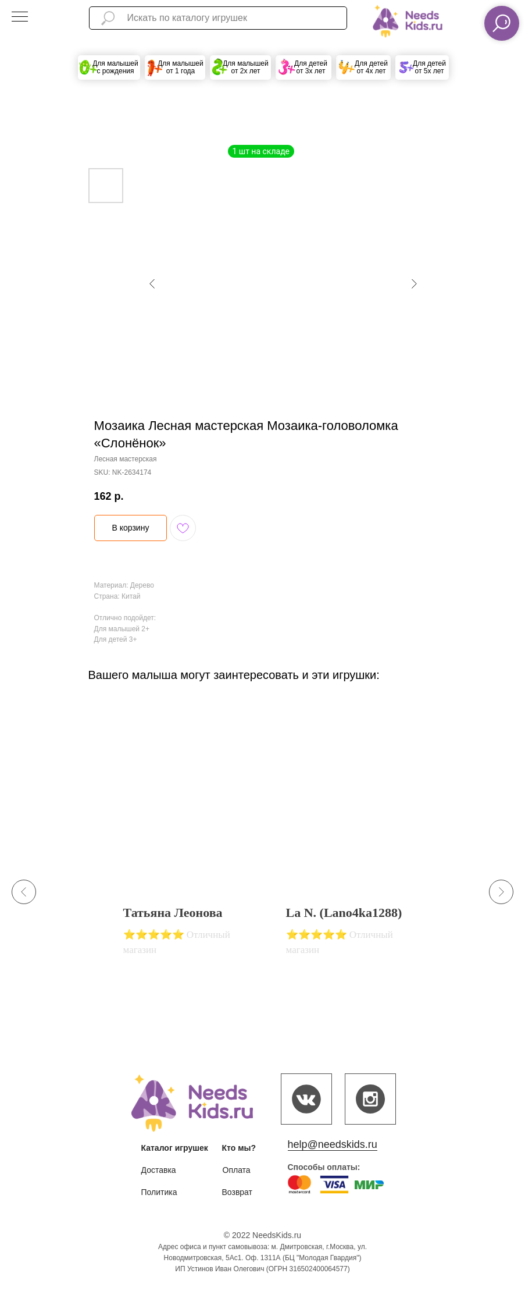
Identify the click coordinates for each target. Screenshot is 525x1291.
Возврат (237, 1192)
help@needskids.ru (332, 1144)
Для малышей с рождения (115, 67)
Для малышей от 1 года (180, 67)
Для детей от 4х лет (371, 67)
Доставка (158, 1170)
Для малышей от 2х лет (246, 67)
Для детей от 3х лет (310, 67)
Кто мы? (239, 1148)
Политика (159, 1192)
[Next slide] (501, 892)
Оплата (237, 1170)
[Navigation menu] (20, 17)
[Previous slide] (24, 892)
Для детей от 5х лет (429, 67)
